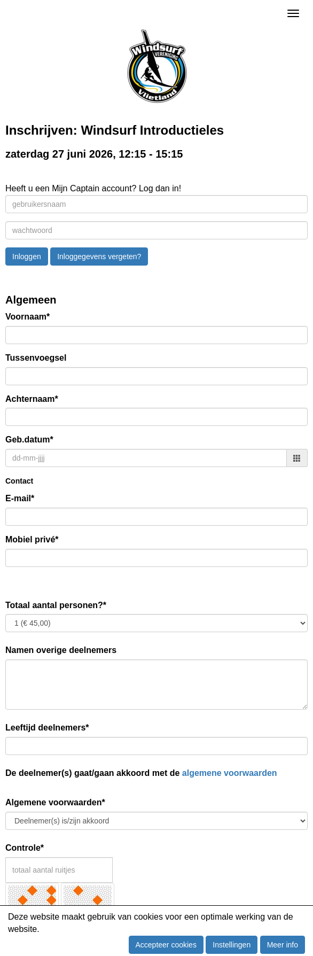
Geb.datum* (29, 439)
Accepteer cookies (166, 945)
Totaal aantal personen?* (55, 605)
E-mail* (19, 498)
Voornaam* (27, 316)
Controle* (24, 847)
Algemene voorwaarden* (55, 802)
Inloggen (26, 256)
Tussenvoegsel (35, 357)
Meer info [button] (282, 945)
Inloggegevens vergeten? (99, 256)
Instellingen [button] (232, 945)
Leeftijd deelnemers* (47, 727)
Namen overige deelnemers (60, 650)
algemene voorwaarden (229, 773)
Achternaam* (31, 398)
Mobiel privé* (32, 539)
